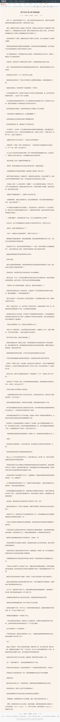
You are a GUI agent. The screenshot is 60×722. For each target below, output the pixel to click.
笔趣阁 (4, 2)
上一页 (21, 15)
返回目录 (26, 15)
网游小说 (30, 3)
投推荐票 (31, 15)
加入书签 (36, 15)
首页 (11, 1)
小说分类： (4, 3)
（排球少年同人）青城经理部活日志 (12, 716)
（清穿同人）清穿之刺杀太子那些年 (34, 716)
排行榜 (15, 1)
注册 (55, 1)
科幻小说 (35, 3)
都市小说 (20, 3)
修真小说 (14, 3)
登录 (52, 1)
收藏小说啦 (22, 1)
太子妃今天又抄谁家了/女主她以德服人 (49, 716)
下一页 (41, 15)
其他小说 (40, 3)
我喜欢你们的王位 (23, 716)
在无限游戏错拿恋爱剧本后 (17, 6)
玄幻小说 (9, 3)
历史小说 (25, 3)
